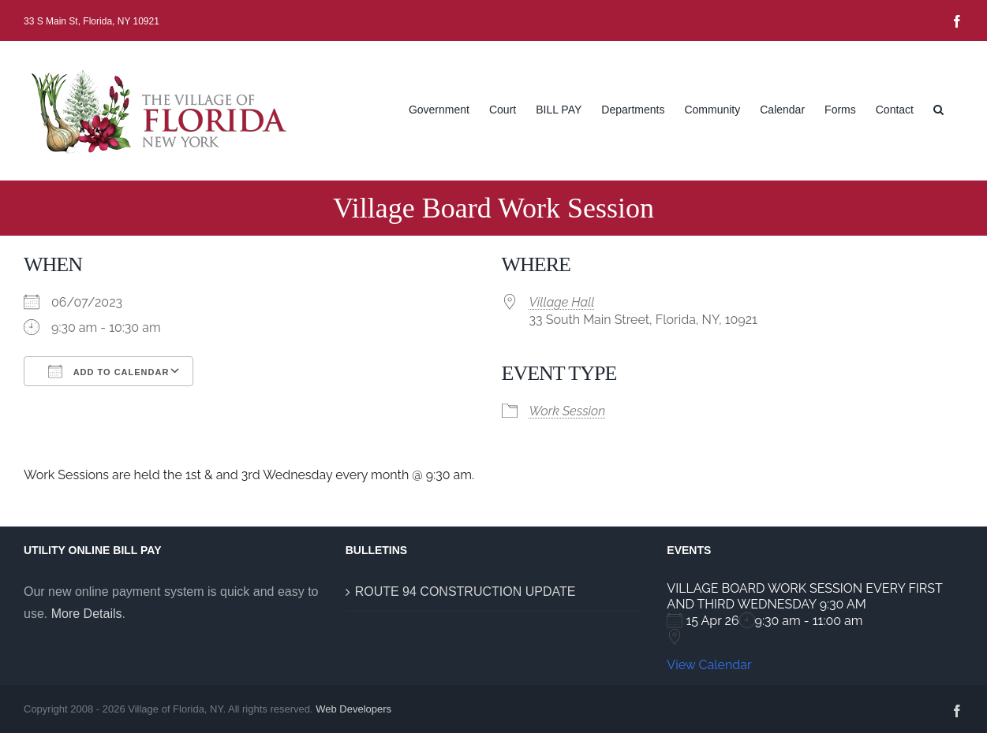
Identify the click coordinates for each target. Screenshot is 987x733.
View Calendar (709, 664)
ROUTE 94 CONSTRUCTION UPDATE (465, 591)
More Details (86, 613)
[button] (938, 108)
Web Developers (353, 709)
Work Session (567, 411)
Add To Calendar (108, 371)
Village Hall (562, 302)
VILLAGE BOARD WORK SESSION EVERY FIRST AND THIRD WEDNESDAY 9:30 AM (804, 596)
